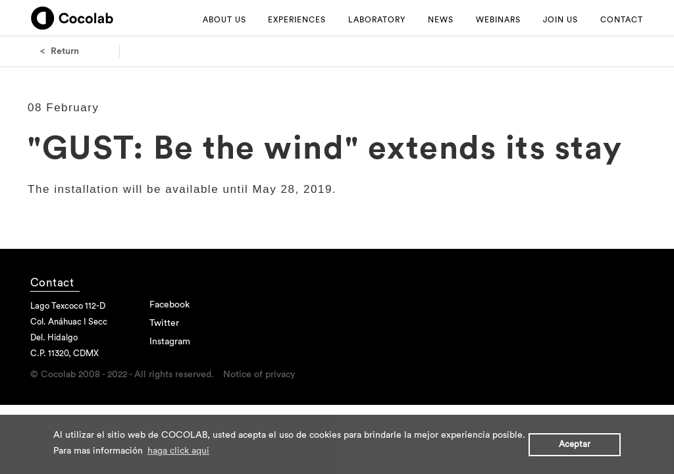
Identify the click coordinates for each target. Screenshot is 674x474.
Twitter (164, 323)
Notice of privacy (259, 374)
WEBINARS (498, 20)
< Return (59, 51)
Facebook (169, 304)
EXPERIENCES (297, 20)
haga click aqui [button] (178, 451)
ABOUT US (224, 20)
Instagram (169, 341)
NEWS (441, 20)
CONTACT (621, 20)
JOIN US (560, 20)
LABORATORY (376, 20)
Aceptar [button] (574, 444)
